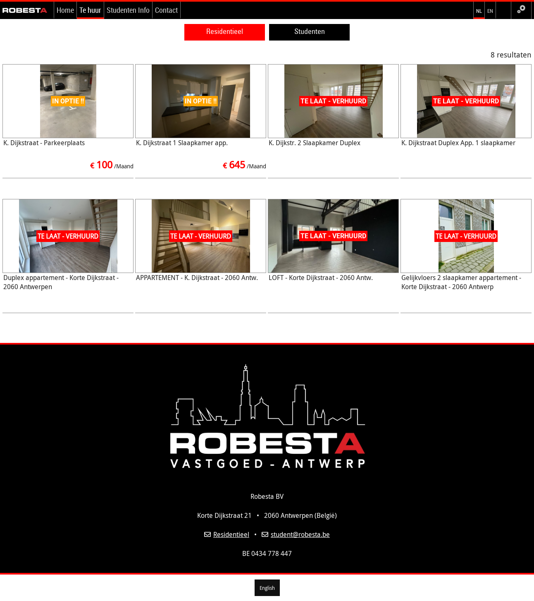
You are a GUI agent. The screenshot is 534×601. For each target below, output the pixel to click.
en (490, 10)
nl (479, 10)
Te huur (90, 10)
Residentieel (224, 31)
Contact (166, 10)
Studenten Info (128, 10)
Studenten (309, 31)
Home (65, 10)
